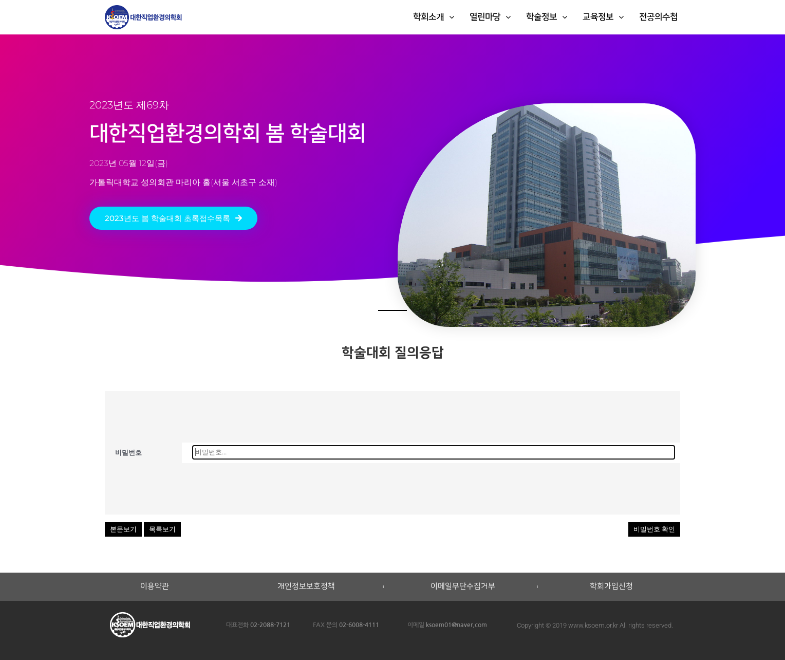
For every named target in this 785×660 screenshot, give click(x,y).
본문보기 (123, 529)
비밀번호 (128, 452)
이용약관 (154, 586)
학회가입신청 (611, 586)
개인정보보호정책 (306, 586)
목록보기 (162, 529)
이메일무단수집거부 (463, 586)
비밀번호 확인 (654, 529)
